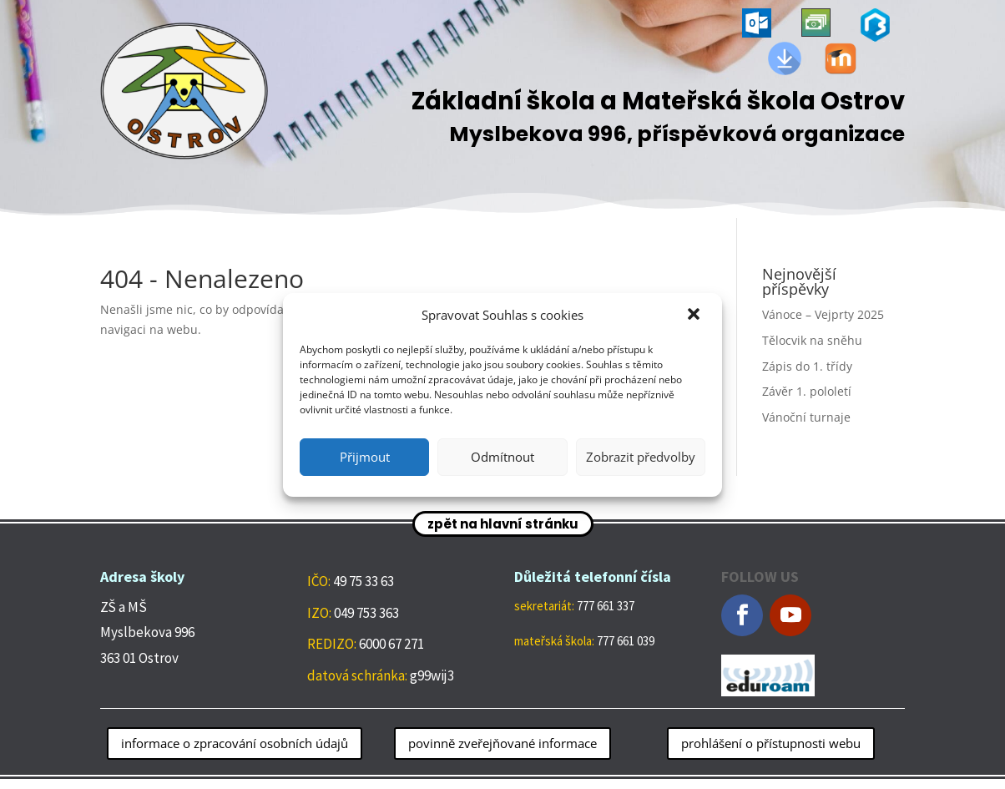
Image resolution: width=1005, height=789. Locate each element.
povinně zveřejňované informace (502, 743)
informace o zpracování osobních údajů (234, 743)
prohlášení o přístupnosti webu (771, 743)
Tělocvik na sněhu (812, 340)
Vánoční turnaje (806, 417)
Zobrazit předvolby (640, 456)
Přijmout (365, 456)
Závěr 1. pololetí (806, 391)
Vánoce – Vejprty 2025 (823, 314)
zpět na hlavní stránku (502, 524)
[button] (695, 316)
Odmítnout (502, 456)
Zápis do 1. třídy (807, 366)
